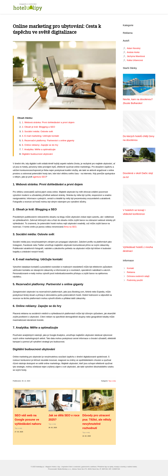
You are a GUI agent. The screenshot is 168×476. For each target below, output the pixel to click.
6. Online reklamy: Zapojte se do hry (40, 145)
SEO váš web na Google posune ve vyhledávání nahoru (28, 419)
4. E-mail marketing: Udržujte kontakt (40, 136)
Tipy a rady (112, 381)
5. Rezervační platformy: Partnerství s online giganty (48, 140)
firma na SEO (70, 227)
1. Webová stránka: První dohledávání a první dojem (48, 122)
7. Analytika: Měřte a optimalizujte (39, 149)
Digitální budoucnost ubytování (37, 154)
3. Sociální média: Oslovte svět (37, 131)
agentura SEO (39, 177)
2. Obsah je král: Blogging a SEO (38, 127)
